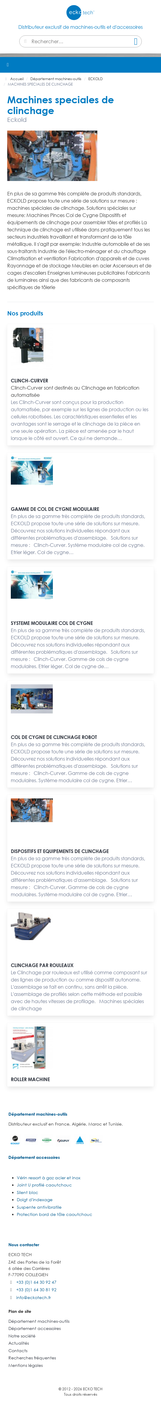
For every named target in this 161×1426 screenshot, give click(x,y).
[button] (153, 65)
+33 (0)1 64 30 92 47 (36, 1282)
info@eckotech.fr (33, 1297)
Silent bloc (27, 1192)
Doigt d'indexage (35, 1199)
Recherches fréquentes (32, 1357)
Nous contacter (23, 1244)
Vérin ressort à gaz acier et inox (48, 1177)
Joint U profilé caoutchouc (44, 1184)
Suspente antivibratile (39, 1207)
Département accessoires (34, 1157)
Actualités (18, 1343)
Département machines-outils (37, 1114)
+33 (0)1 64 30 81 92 (36, 1289)
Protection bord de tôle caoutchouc (54, 1214)
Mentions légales (25, 1365)
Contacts (17, 1350)
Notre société (21, 1335)
